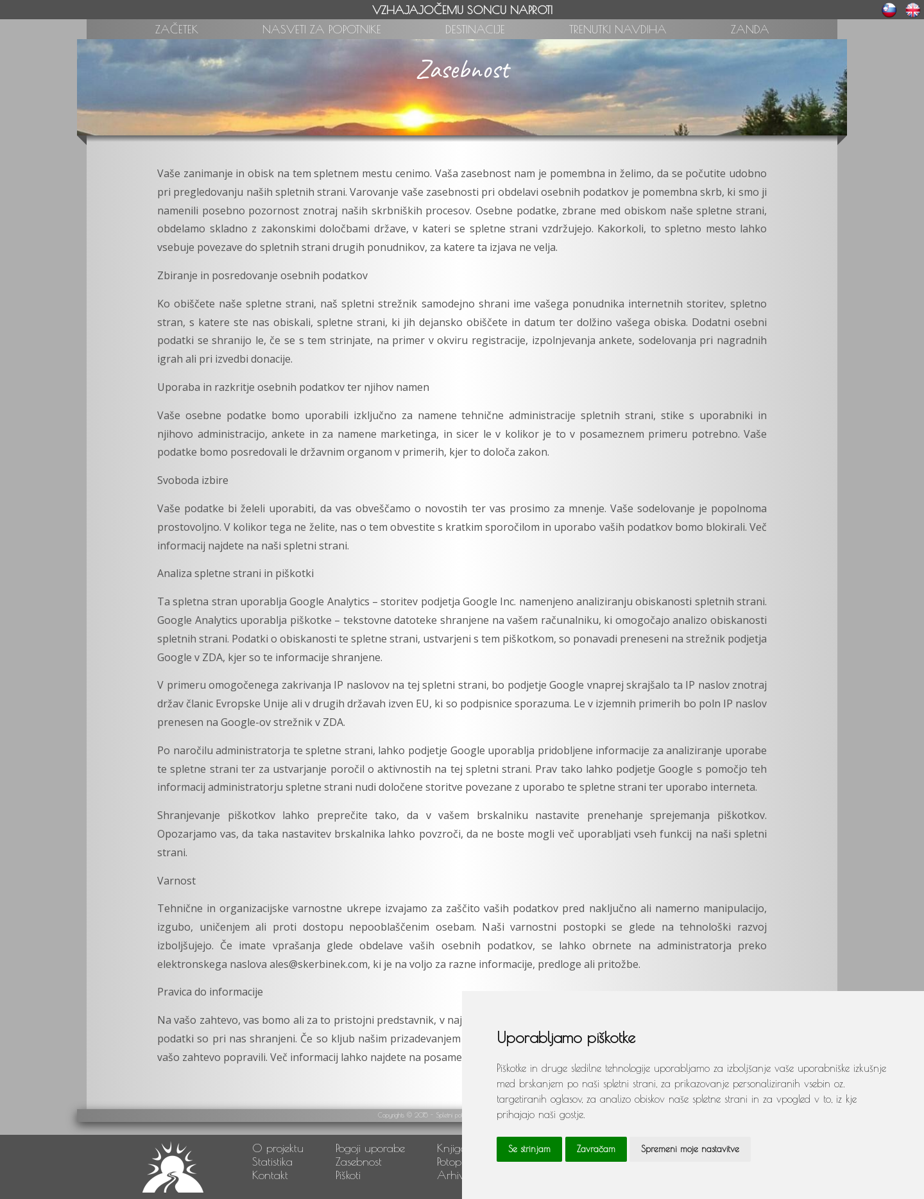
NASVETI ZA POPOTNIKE (321, 29)
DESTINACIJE (475, 29)
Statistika (272, 1161)
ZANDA (750, 29)
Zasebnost (359, 1161)
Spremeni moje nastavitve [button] (690, 1149)
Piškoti (348, 1175)
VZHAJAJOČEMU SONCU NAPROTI (462, 10)
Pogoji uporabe (370, 1148)
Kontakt (270, 1175)
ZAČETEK (176, 29)
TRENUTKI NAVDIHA (618, 29)
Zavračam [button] (596, 1149)
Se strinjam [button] (529, 1149)
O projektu (278, 1148)
